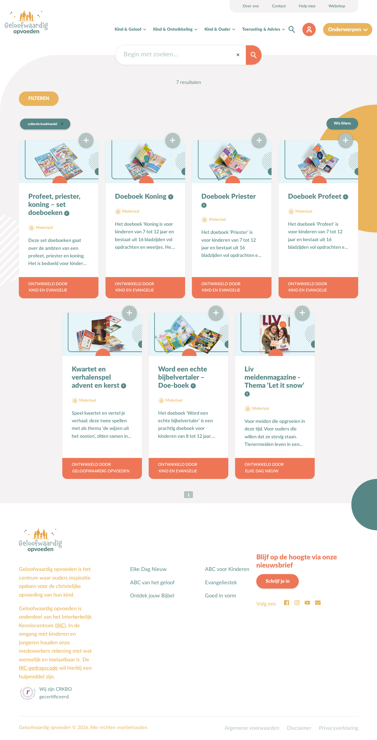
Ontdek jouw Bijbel (152, 595)
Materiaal (44, 228)
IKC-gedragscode (38, 668)
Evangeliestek (221, 582)
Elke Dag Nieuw (262, 471)
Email (318, 603)
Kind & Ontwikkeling (173, 29)
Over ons (251, 6)
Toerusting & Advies (261, 29)
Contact (279, 6)
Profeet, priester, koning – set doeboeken (54, 204)
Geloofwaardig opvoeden (101, 471)
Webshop (337, 6)
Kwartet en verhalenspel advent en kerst (96, 377)
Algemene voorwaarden (252, 728)
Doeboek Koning (141, 196)
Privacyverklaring (338, 728)
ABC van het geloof (152, 582)
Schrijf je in (278, 581)
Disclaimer (299, 728)
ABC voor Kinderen (227, 569)
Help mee (307, 6)
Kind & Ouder (217, 29)
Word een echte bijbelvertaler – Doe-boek (182, 377)
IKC (60, 625)
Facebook (286, 603)
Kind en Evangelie (48, 290)
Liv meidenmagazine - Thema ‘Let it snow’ (274, 377)
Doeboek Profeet (315, 196)
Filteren (38, 98)
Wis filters (342, 123)
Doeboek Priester (228, 196)
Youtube (307, 603)
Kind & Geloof (128, 29)
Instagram (297, 603)
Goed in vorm (220, 595)
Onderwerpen (344, 29)
